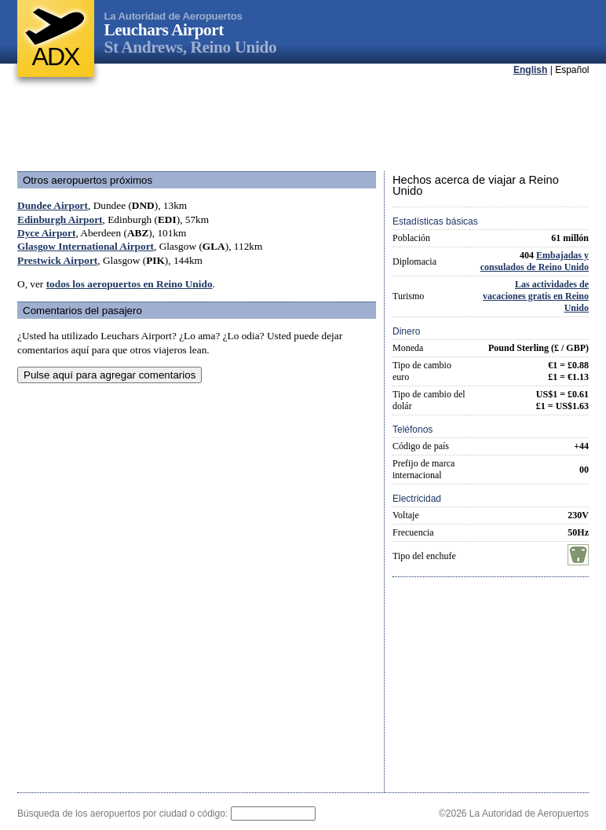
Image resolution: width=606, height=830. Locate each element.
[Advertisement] (303, 125)
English (530, 69)
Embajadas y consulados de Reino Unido (534, 261)
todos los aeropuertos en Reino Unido (129, 284)
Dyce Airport (46, 233)
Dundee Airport (52, 205)
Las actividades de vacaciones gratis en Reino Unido (536, 296)
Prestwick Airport (57, 260)
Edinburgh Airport (60, 219)
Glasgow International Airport (85, 246)
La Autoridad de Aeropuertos (173, 16)
